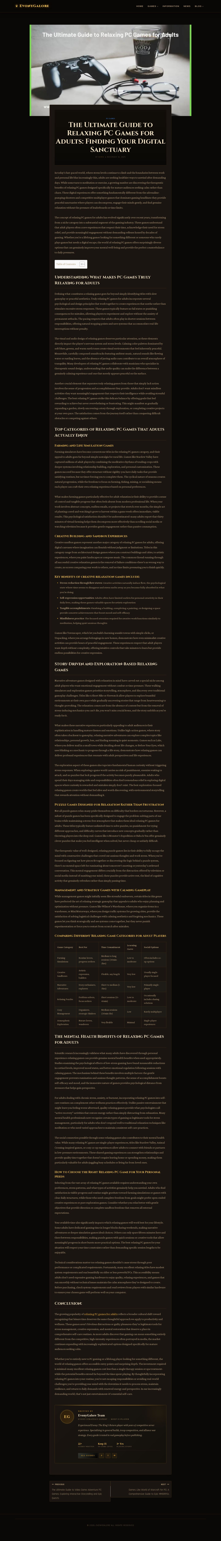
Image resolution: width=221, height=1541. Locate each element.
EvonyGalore (103, 1525)
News (187, 6)
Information (171, 6)
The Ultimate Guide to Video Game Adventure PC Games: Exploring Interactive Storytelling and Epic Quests (80, 1491)
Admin (101, 157)
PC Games (110, 118)
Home (139, 6)
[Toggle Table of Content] (80, 264)
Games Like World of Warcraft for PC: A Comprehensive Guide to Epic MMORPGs (141, 1489)
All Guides (88, 1455)
